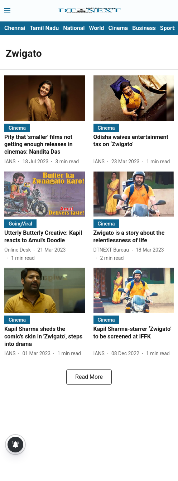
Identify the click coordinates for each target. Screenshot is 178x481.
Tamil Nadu (44, 28)
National (74, 28)
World (96, 28)
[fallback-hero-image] (44, 97)
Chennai (14, 28)
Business (144, 28)
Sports (168, 28)
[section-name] (17, 127)
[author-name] (11, 161)
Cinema (118, 28)
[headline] (44, 145)
